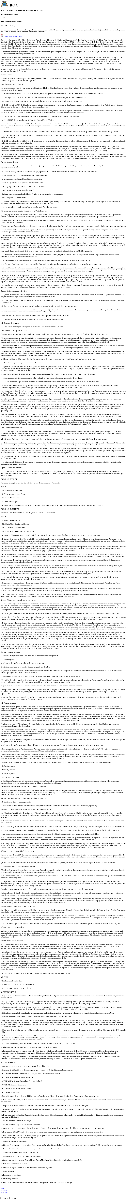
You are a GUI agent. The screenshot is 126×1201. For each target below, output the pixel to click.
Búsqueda (4, 1192)
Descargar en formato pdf (13, 36)
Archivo (4, 1190)
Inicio (3, 1188)
